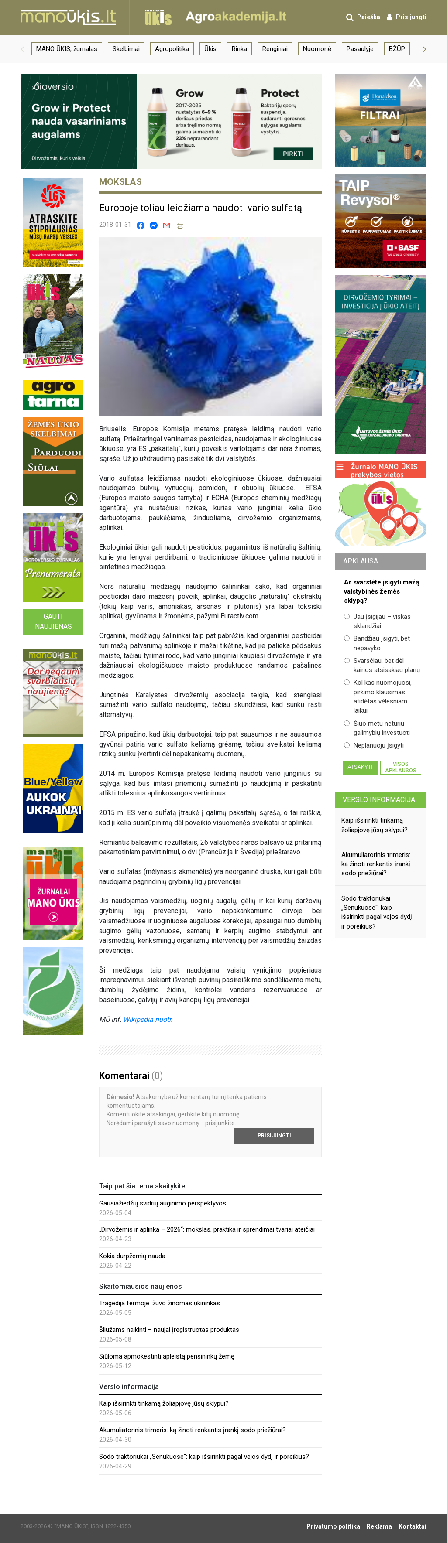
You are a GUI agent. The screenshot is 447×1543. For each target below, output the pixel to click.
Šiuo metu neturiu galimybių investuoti (377, 728)
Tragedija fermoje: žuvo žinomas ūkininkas (159, 1303)
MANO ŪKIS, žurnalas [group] (66, 49)
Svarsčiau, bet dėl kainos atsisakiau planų (382, 665)
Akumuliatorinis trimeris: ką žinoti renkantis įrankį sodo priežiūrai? (192, 1430)
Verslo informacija (379, 799)
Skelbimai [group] (126, 49)
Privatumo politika (333, 1526)
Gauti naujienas (53, 621)
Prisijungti (274, 1136)
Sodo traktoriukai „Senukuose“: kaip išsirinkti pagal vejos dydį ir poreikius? (204, 1457)
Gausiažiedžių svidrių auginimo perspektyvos (162, 1203)
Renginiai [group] (275, 49)
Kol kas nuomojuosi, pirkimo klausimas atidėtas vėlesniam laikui (378, 696)
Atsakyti (359, 767)
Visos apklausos (400, 767)
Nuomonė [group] (317, 49)
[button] (22, 48)
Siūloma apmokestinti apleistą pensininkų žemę (166, 1356)
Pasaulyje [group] (360, 49)
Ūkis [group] (210, 49)
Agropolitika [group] (172, 49)
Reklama (379, 1526)
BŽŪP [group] (397, 49)
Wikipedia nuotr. (147, 1019)
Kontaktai (412, 1526)
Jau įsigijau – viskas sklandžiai (377, 621)
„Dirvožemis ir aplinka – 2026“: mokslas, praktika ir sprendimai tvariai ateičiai (207, 1229)
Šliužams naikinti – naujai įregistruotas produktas (169, 1330)
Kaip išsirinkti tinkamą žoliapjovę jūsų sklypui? (164, 1403)
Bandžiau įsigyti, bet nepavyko (377, 643)
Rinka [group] (239, 49)
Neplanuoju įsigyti (374, 745)
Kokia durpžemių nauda (132, 1256)
